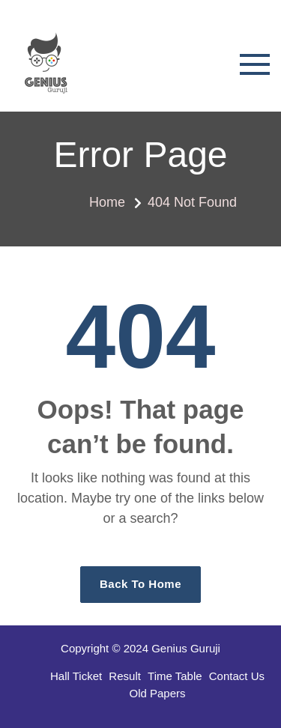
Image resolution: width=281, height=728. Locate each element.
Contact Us (237, 676)
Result (125, 676)
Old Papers (157, 693)
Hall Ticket (76, 676)
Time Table (175, 676)
